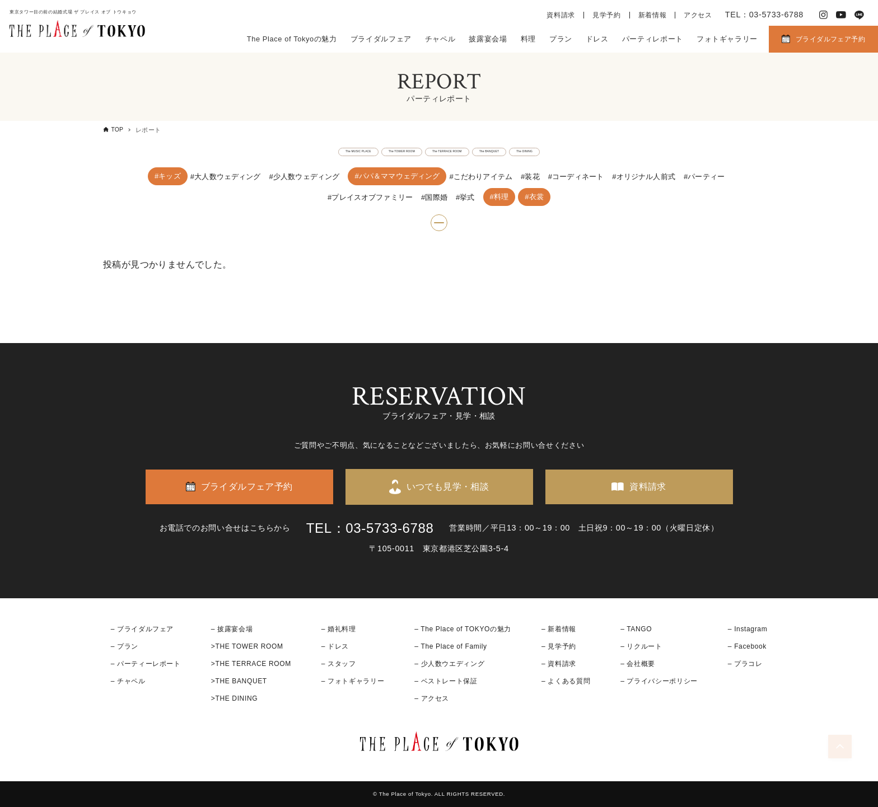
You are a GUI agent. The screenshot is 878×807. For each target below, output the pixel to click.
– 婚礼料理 (338, 629)
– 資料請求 (558, 664)
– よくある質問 (565, 681)
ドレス (597, 39)
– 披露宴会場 (232, 629)
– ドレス (335, 646)
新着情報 (652, 15)
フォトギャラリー (727, 39)
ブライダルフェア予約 (830, 39)
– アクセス (431, 699)
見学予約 (606, 15)
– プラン (124, 646)
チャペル (440, 39)
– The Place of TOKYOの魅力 (462, 629)
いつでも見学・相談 (448, 486)
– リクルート (641, 646)
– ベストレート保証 (445, 681)
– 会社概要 (637, 664)
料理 (528, 39)
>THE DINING (234, 699)
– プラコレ (745, 664)
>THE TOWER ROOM (247, 646)
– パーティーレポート (146, 664)
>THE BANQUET (239, 681)
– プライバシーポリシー (659, 681)
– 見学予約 (558, 646)
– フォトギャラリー (352, 681)
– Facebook (747, 646)
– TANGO (636, 629)
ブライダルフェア (381, 39)
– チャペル (128, 681)
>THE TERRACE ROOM (251, 664)
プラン (560, 39)
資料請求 (561, 15)
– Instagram (747, 629)
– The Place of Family (450, 646)
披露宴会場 (488, 39)
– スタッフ (338, 664)
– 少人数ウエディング (449, 664)
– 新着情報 (558, 629)
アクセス (698, 15)
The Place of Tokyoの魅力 (292, 39)
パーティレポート (652, 39)
